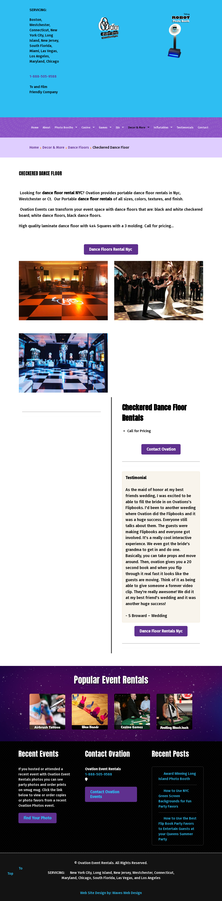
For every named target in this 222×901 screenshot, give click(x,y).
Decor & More (53, 147)
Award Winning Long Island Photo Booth (177, 769)
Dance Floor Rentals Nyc (161, 624)
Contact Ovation (161, 442)
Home (34, 147)
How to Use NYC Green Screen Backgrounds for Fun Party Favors (174, 792)
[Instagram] (200, 857)
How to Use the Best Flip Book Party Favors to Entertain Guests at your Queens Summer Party (177, 822)
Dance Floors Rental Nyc (111, 249)
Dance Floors (78, 147)
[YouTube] (207, 857)
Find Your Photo (38, 811)
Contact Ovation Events (104, 788)
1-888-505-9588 (43, 76)
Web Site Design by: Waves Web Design (111, 886)
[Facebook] (196, 857)
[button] (63, 290)
